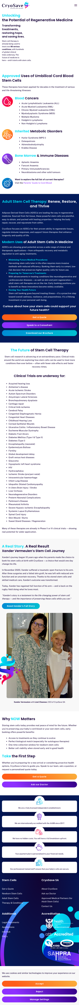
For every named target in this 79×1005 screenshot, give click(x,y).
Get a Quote (39, 317)
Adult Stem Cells (10, 898)
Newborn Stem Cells (12, 893)
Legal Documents (10, 922)
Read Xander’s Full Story (21, 606)
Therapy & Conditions (12, 903)
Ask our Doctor (39, 784)
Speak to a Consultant (39, 325)
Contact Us (46, 906)
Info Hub (6, 932)
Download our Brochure (39, 333)
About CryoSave (49, 889)
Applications (8, 927)
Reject (39, 991)
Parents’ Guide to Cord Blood (37, 183)
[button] (75, 5)
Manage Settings (39, 999)
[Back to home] (16, 5)
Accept (39, 983)
